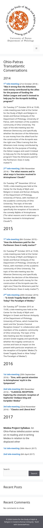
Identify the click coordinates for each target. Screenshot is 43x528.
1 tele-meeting (11, 83)
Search (6, 469)
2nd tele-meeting (11, 389)
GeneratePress (23, 524)
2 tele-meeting (11, 168)
